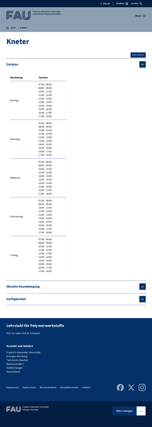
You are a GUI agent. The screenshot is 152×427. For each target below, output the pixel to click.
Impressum (12, 387)
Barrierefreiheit (48, 387)
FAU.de (105, 3)
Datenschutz (29, 387)
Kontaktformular (69, 387)
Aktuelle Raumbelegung (23, 286)
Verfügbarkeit (16, 299)
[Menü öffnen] (140, 15)
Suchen (136, 3)
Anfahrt (86, 387)
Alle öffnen (138, 55)
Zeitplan (12, 64)
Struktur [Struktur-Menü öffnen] (122, 3)
